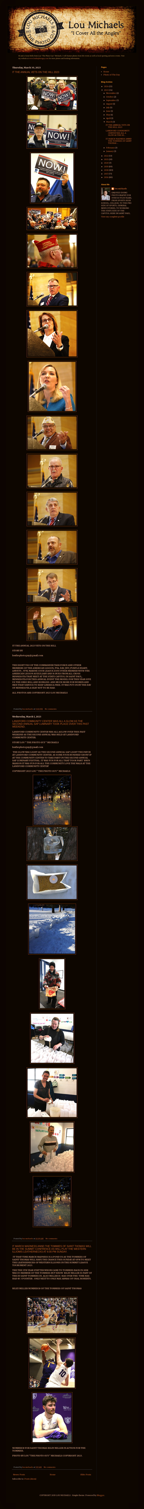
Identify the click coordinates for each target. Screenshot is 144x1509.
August (109, 104)
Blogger (100, 1495)
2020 (106, 163)
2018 (106, 170)
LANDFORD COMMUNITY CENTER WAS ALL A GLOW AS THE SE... (117, 133)
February (110, 148)
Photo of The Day (111, 75)
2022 (106, 156)
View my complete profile (112, 217)
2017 (106, 174)
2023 (106, 90)
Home (52, 1474)
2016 (106, 177)
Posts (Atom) (30, 1479)
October (110, 97)
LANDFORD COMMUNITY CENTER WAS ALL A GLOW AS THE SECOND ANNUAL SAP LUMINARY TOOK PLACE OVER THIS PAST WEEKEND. (50, 724)
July (108, 107)
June (108, 111)
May (108, 115)
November (111, 93)
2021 (106, 159)
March (109, 122)
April (108, 118)
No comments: (51, 709)
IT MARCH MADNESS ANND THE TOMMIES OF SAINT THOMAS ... (119, 141)
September (111, 100)
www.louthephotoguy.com (38, 58)
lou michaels (121, 188)
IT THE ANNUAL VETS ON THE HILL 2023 (35, 72)
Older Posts (85, 1474)
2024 (106, 86)
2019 (106, 166)
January (110, 151)
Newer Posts (19, 1474)
